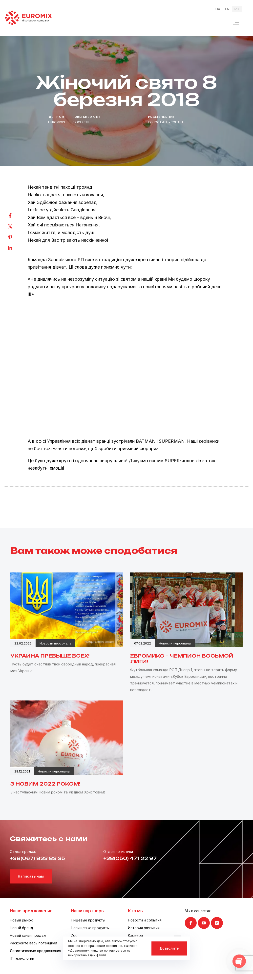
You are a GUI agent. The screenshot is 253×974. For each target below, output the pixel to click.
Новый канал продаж (28, 935)
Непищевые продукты (90, 928)
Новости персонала (166, 122)
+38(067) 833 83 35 (37, 858)
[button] (235, 23)
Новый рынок (21, 920)
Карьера (135, 935)
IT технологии (22, 958)
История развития (144, 928)
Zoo (74, 935)
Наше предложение (31, 910)
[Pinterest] (15, 237)
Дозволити (169, 948)
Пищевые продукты (88, 920)
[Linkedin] (15, 248)
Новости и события (145, 920)
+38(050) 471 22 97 (130, 858)
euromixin (56, 122)
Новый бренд (21, 928)
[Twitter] (15, 226)
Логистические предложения (35, 951)
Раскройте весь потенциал (33, 943)
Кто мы (136, 910)
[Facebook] (15, 215)
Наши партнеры (88, 910)
